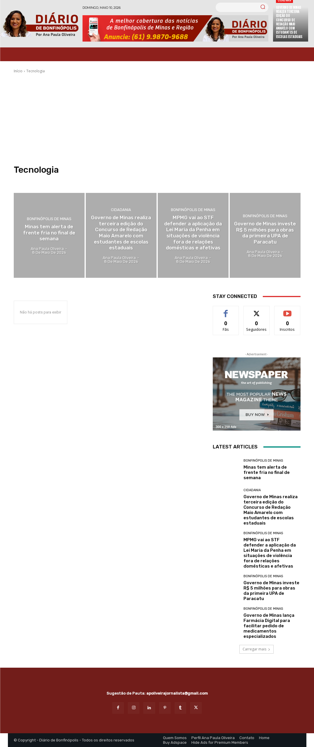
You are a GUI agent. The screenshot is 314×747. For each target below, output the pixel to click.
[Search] (262, 7)
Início (18, 70)
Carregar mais (256, 649)
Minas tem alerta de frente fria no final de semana (266, 472)
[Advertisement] (157, 119)
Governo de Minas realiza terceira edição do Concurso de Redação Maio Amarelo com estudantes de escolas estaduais (289, 22)
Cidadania (121, 210)
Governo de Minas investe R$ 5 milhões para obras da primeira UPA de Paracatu (271, 590)
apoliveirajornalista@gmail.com (177, 693)
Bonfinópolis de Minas (49, 219)
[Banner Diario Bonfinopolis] (175, 28)
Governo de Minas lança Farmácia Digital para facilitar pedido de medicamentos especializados (268, 626)
